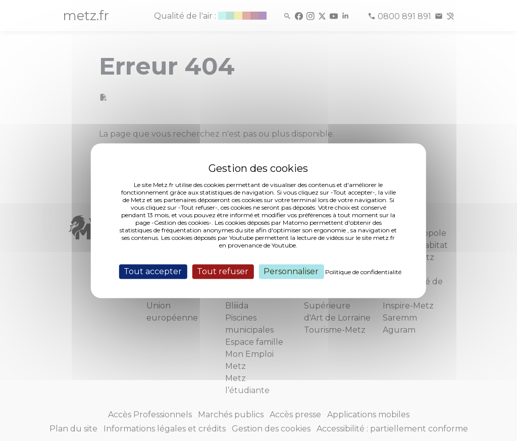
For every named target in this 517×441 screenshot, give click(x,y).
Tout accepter (153, 271)
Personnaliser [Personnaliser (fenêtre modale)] (291, 271)
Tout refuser (222, 271)
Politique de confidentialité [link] (363, 272)
